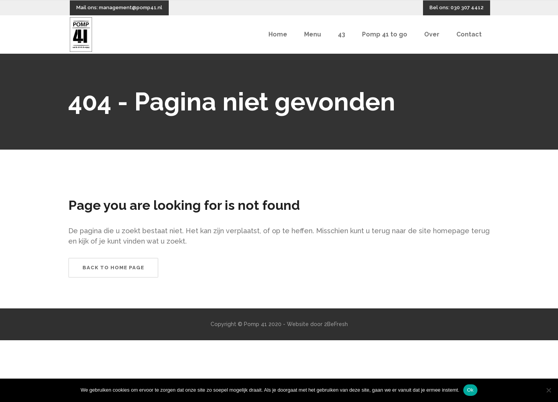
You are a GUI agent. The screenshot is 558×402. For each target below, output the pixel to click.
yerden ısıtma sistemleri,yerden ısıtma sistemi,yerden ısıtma (117, 344)
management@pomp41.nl (130, 7)
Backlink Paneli (19, 344)
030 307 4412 (467, 7)
